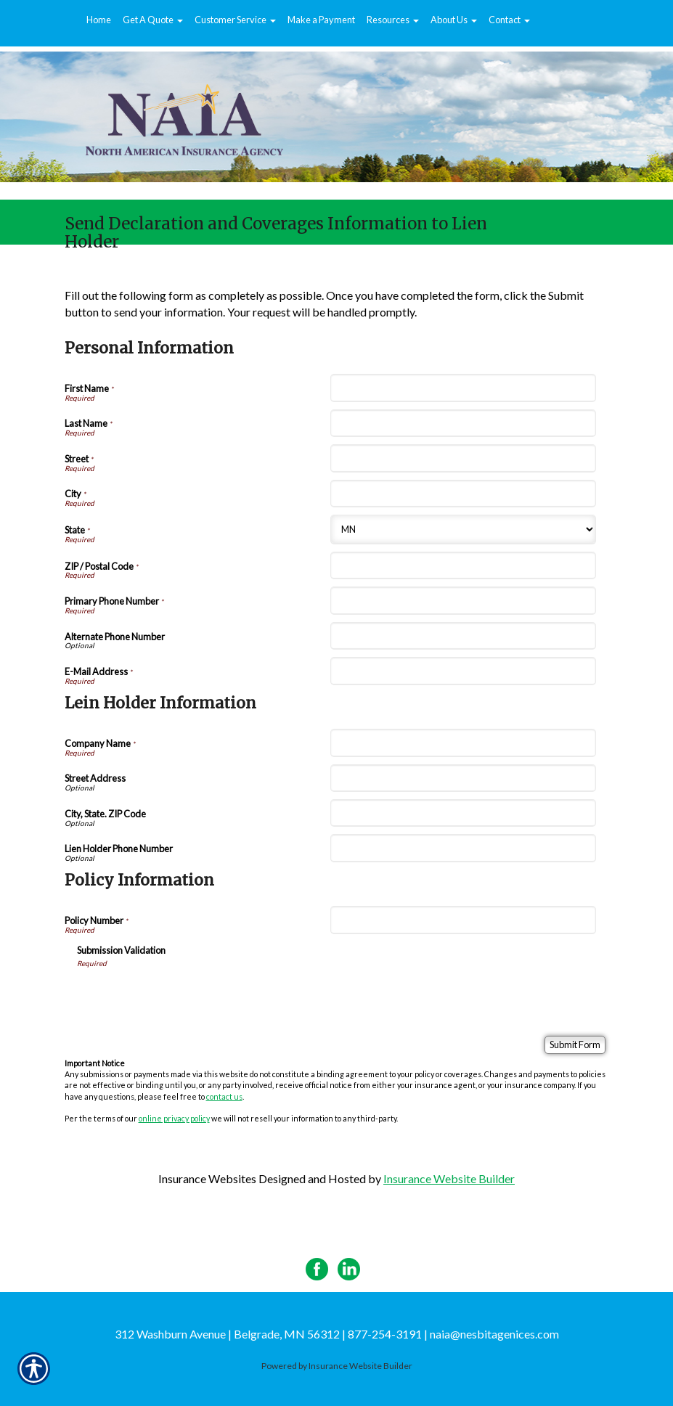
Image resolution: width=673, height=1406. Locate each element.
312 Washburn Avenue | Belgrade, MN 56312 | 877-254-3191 (268, 1334)
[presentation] (187, 996)
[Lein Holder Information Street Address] (463, 778)
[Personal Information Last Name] (463, 423)
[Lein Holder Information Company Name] (463, 742)
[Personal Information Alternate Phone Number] (463, 636)
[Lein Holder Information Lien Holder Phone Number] (463, 848)
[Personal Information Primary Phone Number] (463, 600)
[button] (153, 20)
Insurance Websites (207, 1178)
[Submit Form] (574, 1045)
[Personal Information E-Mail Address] (463, 670)
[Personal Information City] (463, 493)
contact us (224, 1096)
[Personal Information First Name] (463, 387)
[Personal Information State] (463, 529)
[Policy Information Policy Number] (463, 919)
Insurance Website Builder (449, 1178)
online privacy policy (174, 1118)
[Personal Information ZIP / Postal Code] (463, 565)
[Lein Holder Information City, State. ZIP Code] (463, 813)
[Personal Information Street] (463, 458)
